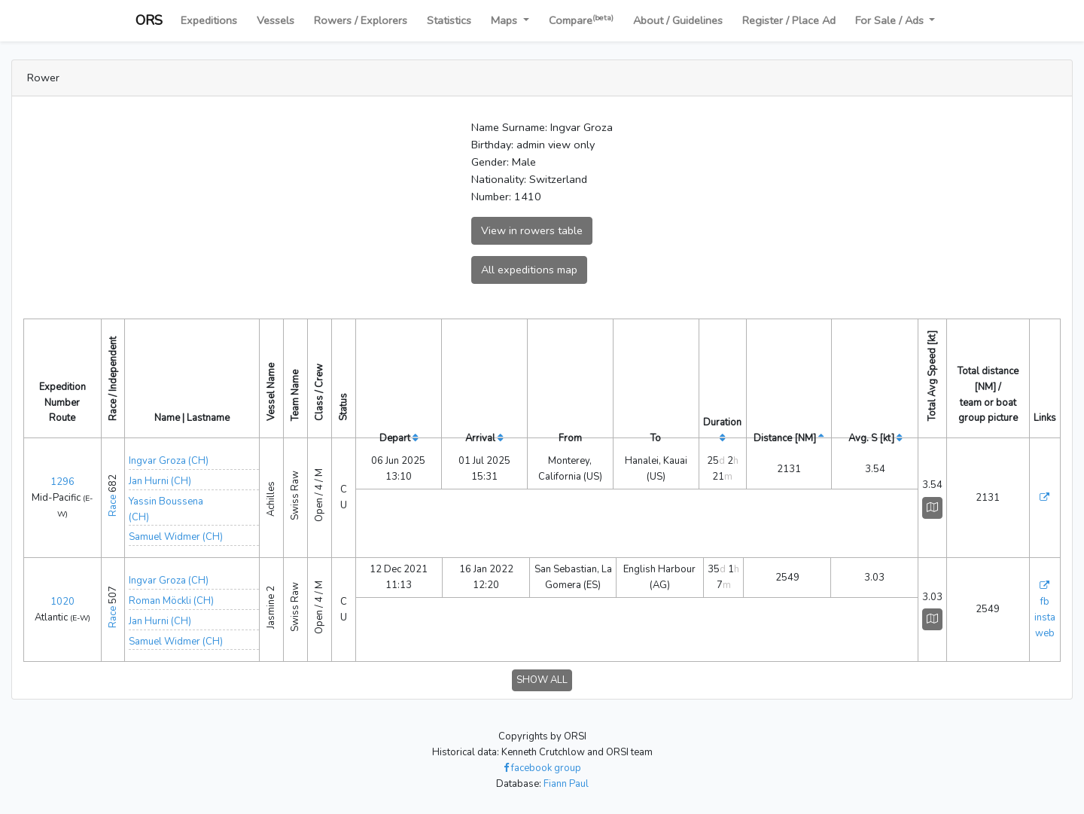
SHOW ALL (542, 680)
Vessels (275, 20)
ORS (149, 20)
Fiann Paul (566, 784)
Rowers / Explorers (360, 20)
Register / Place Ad (789, 20)
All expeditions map (529, 269)
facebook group (542, 768)
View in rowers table (532, 230)
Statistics (449, 20)
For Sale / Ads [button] (891, 20)
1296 (62, 482)
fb (1044, 601)
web (1045, 633)
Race (113, 506)
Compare (581, 20)
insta (1044, 617)
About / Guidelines (678, 20)
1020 (62, 601)
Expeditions (209, 20)
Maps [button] (505, 20)
